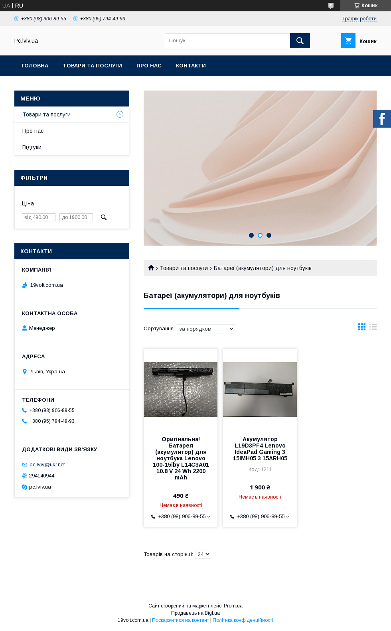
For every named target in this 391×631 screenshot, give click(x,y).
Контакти (191, 66)
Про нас (149, 66)
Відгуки (31, 147)
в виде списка (373, 328)
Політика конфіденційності (243, 620)
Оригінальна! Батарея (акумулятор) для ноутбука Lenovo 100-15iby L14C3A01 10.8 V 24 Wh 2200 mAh (181, 458)
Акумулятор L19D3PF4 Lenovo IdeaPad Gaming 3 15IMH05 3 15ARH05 (260, 448)
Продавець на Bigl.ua (195, 613)
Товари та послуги (92, 66)
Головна (35, 66)
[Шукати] (300, 40)
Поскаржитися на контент (180, 620)
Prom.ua (233, 606)
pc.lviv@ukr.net (47, 464)
